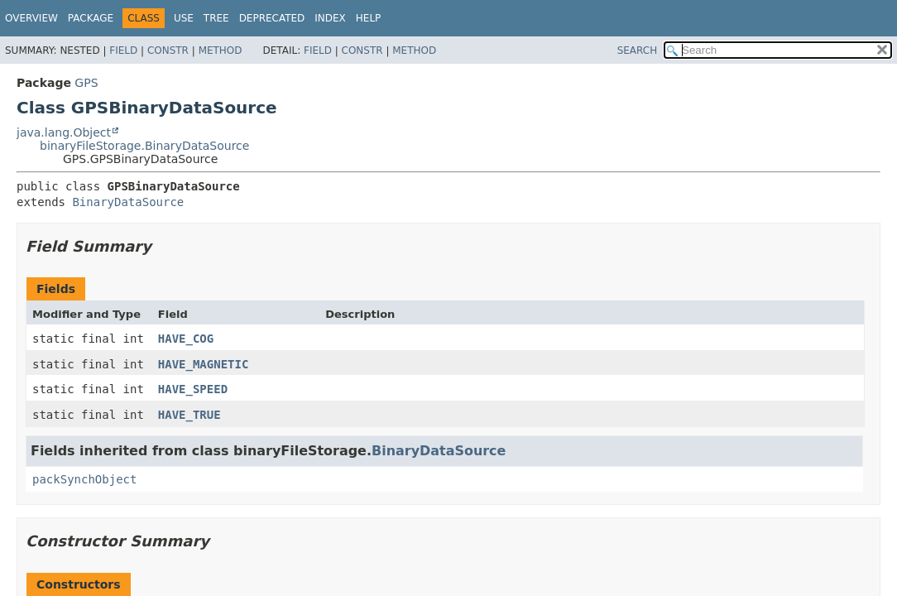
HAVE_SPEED (193, 389)
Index (330, 18)
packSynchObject (84, 479)
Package (90, 18)
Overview (31, 18)
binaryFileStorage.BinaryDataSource (144, 145)
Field (123, 50)
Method (220, 50)
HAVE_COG (185, 338)
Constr (168, 50)
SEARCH (637, 50)
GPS (86, 82)
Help (368, 18)
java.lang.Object (64, 132)
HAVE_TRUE (189, 414)
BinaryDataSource (128, 202)
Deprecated (272, 18)
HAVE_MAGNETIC (203, 364)
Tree (216, 18)
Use (184, 18)
